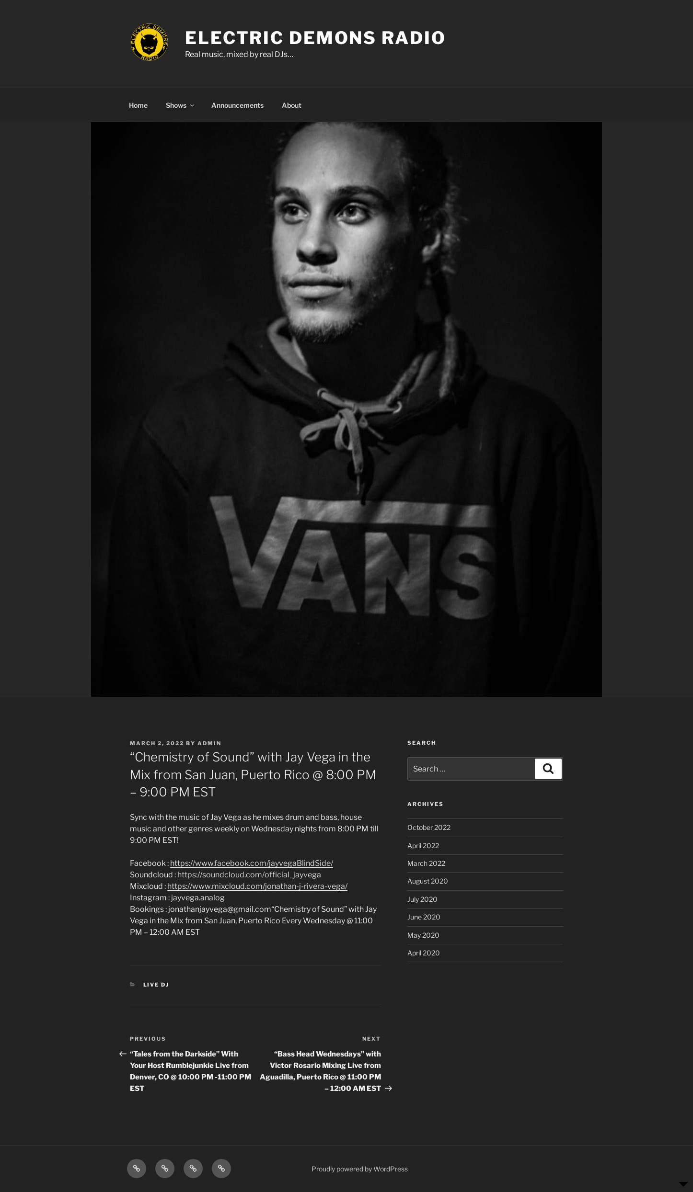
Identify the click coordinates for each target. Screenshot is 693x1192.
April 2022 (423, 845)
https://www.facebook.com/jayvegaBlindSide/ (251, 863)
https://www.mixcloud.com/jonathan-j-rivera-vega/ (257, 886)
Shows (181, 105)
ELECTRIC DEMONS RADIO (315, 37)
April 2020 (423, 953)
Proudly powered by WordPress (360, 1169)
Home (138, 105)
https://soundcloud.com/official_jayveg (247, 874)
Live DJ (156, 984)
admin (209, 743)
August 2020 (427, 881)
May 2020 (423, 935)
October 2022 (428, 827)
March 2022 (426, 863)
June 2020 (423, 917)
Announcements (237, 105)
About (291, 105)
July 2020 (422, 899)
